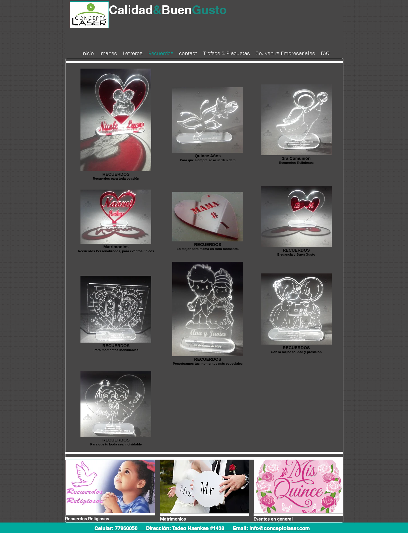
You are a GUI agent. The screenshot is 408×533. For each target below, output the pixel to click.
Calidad (135, 10)
